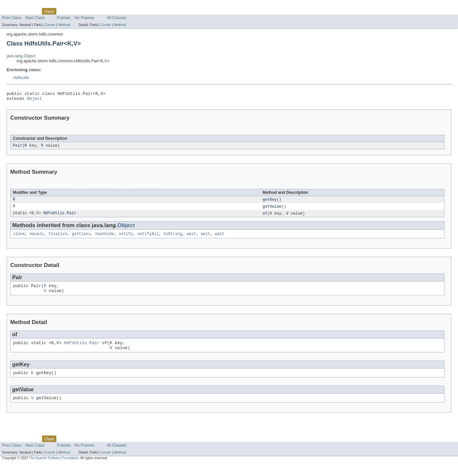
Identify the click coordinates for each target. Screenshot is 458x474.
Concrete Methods (146, 187)
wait (191, 237)
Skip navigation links (18, 5)
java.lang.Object (21, 56)
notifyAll (148, 237)
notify (126, 237)
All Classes (116, 17)
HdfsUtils (21, 77)
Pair (17, 147)
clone (19, 237)
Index (113, 11)
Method (64, 25)
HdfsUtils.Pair (59, 216)
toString (172, 237)
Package (30, 11)
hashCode (104, 237)
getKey (270, 202)
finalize (58, 237)
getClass (81, 237)
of (265, 216)
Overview (10, 11)
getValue (272, 209)
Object (34, 100)
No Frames (84, 17)
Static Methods (60, 187)
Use (63, 11)
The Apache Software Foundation (54, 468)
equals (37, 237)
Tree (75, 11)
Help (126, 11)
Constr (50, 25)
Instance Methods (101, 187)
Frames (64, 17)
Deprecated (93, 11)
